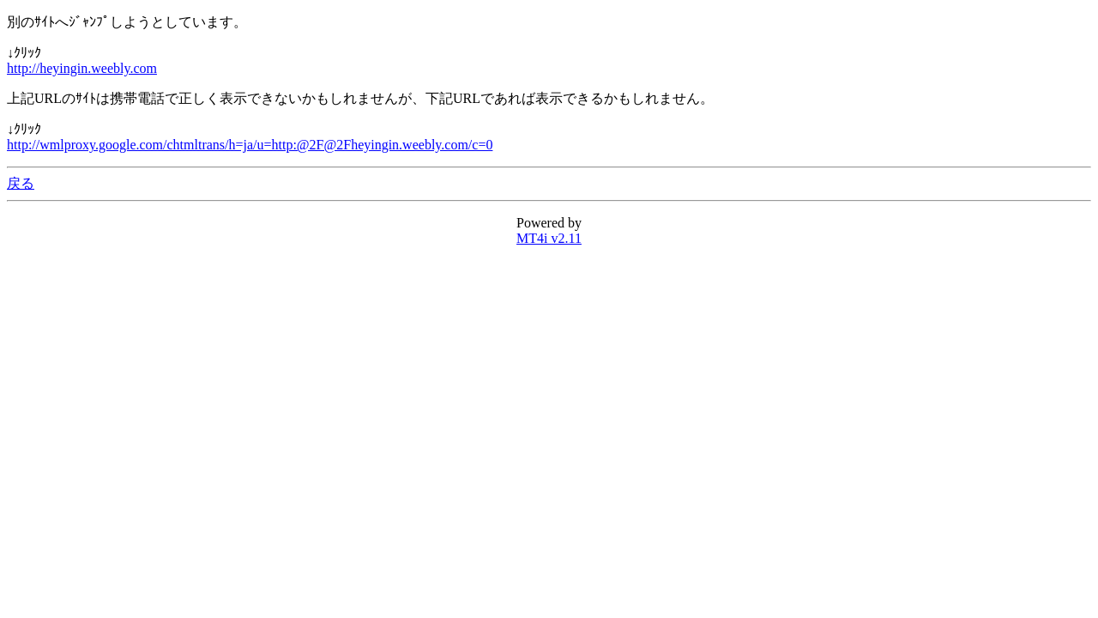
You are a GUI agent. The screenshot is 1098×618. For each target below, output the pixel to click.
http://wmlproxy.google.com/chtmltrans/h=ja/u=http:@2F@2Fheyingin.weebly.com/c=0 (249, 144)
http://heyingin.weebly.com (82, 68)
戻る (20, 183)
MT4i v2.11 (549, 238)
